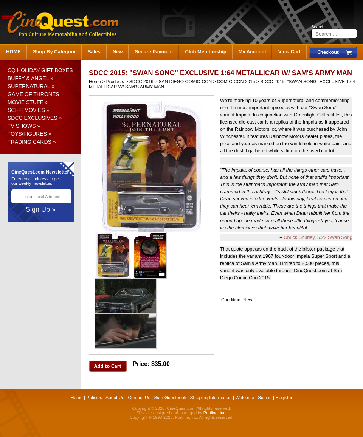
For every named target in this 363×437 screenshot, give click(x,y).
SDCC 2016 (141, 81)
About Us (114, 397)
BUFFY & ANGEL (28, 78)
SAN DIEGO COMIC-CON (185, 81)
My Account (252, 51)
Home (95, 81)
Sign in (265, 397)
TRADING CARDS (29, 142)
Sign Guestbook (170, 397)
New (118, 51)
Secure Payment (154, 51)
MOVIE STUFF (25, 102)
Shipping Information (211, 397)
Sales (94, 51)
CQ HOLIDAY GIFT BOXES (40, 70)
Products (115, 81)
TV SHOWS (22, 126)
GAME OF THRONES (33, 94)
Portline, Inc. (214, 413)
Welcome (244, 397)
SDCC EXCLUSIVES (32, 118)
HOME (13, 51)
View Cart (289, 51)
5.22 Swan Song (334, 237)
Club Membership (205, 51)
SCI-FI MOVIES (26, 110)
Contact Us (139, 397)
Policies (94, 397)
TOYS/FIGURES (27, 134)
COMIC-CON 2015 (236, 81)
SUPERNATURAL (29, 86)
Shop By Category (54, 51)
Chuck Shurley (299, 237)
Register (284, 397)
